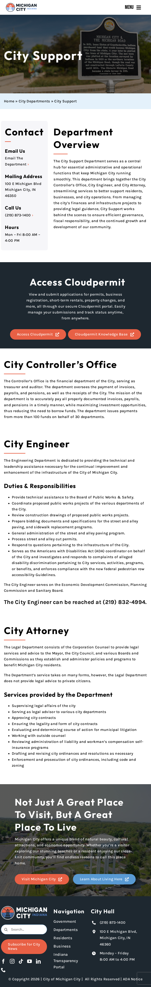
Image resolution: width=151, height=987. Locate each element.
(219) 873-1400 (18, 215)
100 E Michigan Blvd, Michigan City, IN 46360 (118, 938)
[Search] (6, 929)
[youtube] (29, 961)
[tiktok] (20, 961)
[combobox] (24, 929)
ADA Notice (133, 979)
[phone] (3, 970)
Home (9, 101)
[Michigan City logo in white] (24, 908)
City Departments (34, 101)
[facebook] (3, 961)
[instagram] (12, 961)
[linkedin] (38, 961)
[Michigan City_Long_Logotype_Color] (21, 5)
